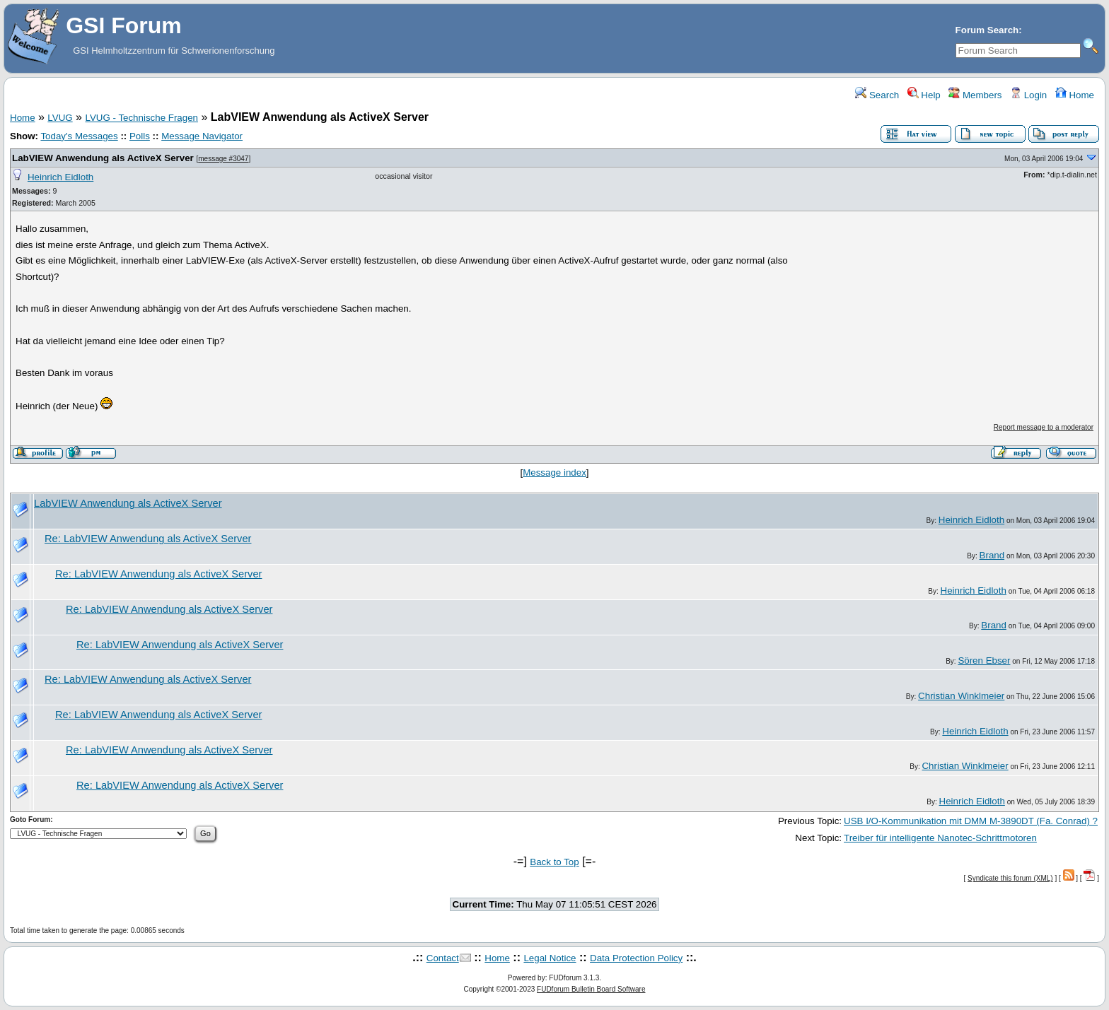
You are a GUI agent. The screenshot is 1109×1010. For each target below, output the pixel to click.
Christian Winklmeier (961, 696)
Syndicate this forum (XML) (1010, 878)
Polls (139, 136)
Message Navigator (202, 136)
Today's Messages (78, 136)
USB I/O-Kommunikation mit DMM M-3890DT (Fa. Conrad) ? (971, 821)
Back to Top (554, 862)
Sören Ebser (984, 660)
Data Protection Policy (636, 958)
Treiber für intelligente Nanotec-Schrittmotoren (940, 838)
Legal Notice (549, 958)
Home (1074, 95)
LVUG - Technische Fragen (141, 117)
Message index (554, 472)
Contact (442, 958)
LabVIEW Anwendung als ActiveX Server (103, 158)
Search (877, 95)
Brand (992, 555)
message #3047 (223, 159)
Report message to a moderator (1043, 427)
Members (974, 95)
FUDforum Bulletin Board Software (591, 989)
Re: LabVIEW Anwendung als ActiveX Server (148, 538)
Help (924, 95)
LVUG (59, 117)
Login (1028, 95)
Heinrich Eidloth (60, 177)
